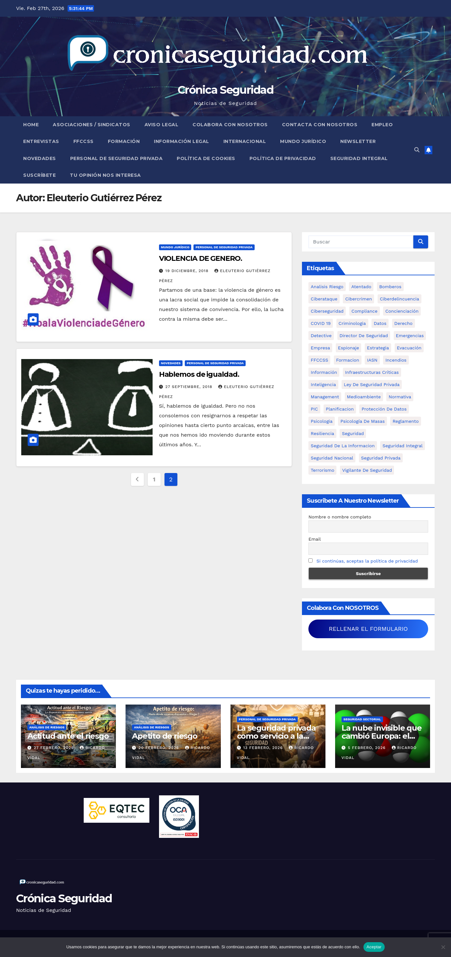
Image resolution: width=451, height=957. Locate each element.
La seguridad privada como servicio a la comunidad (276, 736)
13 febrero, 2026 (263, 747)
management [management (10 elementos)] (325, 396)
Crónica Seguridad (225, 90)
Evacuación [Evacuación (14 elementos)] (409, 347)
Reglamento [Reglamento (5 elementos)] (405, 421)
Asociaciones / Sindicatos (91, 125)
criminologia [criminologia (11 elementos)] (352, 323)
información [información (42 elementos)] (324, 372)
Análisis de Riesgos (46, 727)
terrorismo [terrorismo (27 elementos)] (322, 470)
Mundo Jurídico (303, 141)
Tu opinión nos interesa (105, 175)
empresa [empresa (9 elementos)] (320, 347)
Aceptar (374, 946)
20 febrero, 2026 (159, 747)
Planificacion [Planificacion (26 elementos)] (340, 409)
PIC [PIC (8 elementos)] (314, 409)
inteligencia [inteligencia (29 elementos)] (323, 384)
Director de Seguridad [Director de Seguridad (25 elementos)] (364, 335)
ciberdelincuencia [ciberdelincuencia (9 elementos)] (399, 298)
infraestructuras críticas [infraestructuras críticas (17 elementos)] (372, 372)
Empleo (382, 125)
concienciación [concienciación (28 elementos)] (401, 311)
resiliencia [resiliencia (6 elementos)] (322, 433)
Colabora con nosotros (230, 125)
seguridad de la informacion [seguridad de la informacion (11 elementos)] (342, 445)
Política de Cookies (206, 158)
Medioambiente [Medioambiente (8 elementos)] (364, 396)
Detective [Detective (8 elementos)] (321, 335)
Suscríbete (39, 175)
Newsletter (358, 141)
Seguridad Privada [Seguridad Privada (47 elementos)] (381, 457)
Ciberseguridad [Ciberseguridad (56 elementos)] (327, 311)
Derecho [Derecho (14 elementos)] (403, 323)
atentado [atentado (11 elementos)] (361, 286)
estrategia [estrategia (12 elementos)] (378, 347)
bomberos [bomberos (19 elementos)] (390, 286)
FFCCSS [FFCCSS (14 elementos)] (319, 360)
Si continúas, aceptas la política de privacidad (367, 561)
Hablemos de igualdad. (199, 374)
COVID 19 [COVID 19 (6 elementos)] (321, 323)
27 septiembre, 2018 (189, 386)
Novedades (39, 158)
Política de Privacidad (282, 158)
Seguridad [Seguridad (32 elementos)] (353, 433)
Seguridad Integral (359, 158)
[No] (443, 947)
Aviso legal (162, 125)
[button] (416, 150)
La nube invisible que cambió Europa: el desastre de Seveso (382, 736)
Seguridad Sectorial (362, 719)
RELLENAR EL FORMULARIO (368, 628)
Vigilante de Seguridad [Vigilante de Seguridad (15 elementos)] (367, 470)
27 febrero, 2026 (54, 747)
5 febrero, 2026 (367, 747)
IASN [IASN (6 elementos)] (372, 360)
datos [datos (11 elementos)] (380, 323)
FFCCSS (83, 141)
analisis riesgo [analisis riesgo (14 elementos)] (327, 286)
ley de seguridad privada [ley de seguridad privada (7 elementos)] (371, 384)
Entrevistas (41, 141)
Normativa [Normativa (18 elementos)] (400, 396)
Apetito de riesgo (164, 736)
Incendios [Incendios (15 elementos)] (396, 360)
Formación (124, 141)
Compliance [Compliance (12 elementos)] (365, 311)
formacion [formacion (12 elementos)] (347, 360)
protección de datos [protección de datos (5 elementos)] (384, 409)
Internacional (244, 141)
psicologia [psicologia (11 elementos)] (322, 421)
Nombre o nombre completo (339, 516)
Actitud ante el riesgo (68, 736)
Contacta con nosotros (320, 125)
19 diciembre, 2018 (187, 271)
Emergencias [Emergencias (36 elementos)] (410, 335)
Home (31, 125)
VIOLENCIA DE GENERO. (200, 258)
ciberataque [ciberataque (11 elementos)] (324, 298)
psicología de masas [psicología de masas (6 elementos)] (362, 421)
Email (314, 539)
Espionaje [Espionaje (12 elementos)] (348, 347)
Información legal (181, 141)
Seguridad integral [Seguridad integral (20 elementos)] (402, 445)
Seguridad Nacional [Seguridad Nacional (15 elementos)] (332, 457)
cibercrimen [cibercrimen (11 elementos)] (358, 298)
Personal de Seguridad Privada (116, 158)
